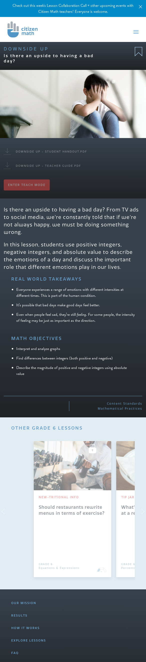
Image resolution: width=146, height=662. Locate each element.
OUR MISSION (23, 603)
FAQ (15, 653)
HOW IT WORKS (25, 628)
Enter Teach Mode (27, 185)
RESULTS (19, 615)
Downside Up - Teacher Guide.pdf (42, 165)
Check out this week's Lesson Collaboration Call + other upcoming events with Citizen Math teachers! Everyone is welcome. (73, 8)
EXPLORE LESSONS (28, 640)
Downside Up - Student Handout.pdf (45, 151)
